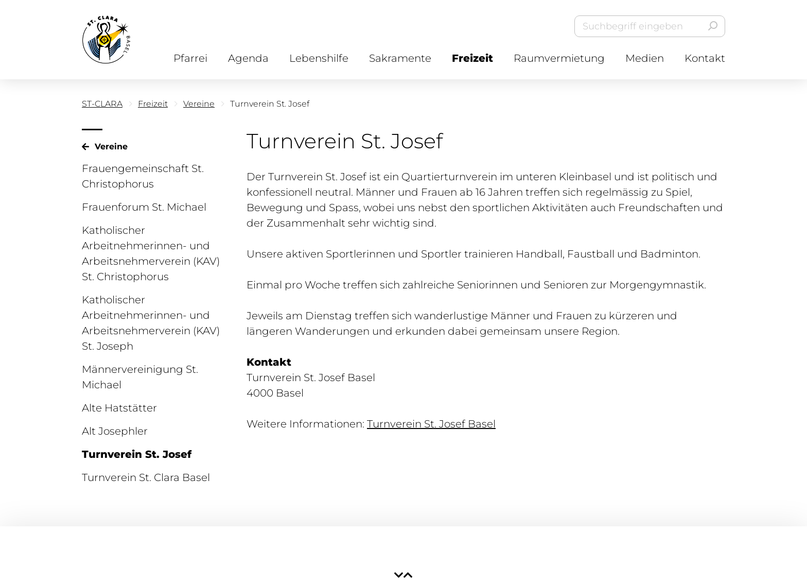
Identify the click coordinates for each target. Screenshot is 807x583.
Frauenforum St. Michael (144, 207)
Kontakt (705, 58)
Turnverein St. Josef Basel (431, 424)
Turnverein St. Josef (136, 454)
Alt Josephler (115, 431)
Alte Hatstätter (119, 408)
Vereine (199, 104)
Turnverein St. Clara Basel (146, 477)
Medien (644, 58)
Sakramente (400, 58)
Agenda (248, 58)
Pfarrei (190, 58)
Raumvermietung (559, 58)
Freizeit (472, 58)
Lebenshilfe (318, 58)
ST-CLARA (102, 104)
